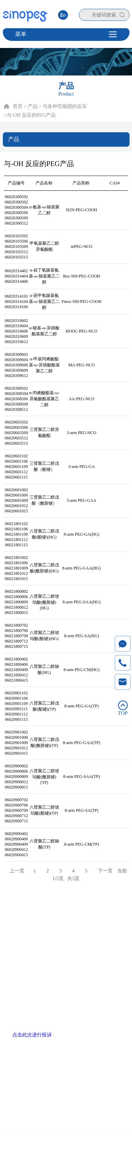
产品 (37, 912)
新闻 (95, 912)
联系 (114, 912)
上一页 (17, 871)
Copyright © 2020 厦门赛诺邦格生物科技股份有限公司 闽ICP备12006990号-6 (66, 1144)
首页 (18, 106)
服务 (75, 912)
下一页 (105, 871)
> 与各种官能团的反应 (63, 106)
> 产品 (30, 106)
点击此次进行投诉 (32, 1035)
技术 (56, 912)
